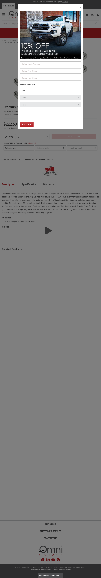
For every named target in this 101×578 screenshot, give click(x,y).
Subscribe (27, 124)
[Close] (50, 6)
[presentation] (40, 114)
